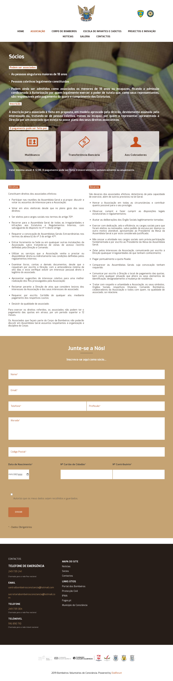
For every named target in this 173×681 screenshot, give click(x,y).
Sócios (65, 571)
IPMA (64, 595)
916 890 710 (14, 623)
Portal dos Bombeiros (73, 586)
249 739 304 (15, 608)
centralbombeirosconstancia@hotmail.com (31, 587)
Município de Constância (74, 605)
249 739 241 (15, 571)
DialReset (117, 673)
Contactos (67, 575)
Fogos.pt (66, 600)
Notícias (66, 566)
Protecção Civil (70, 591)
